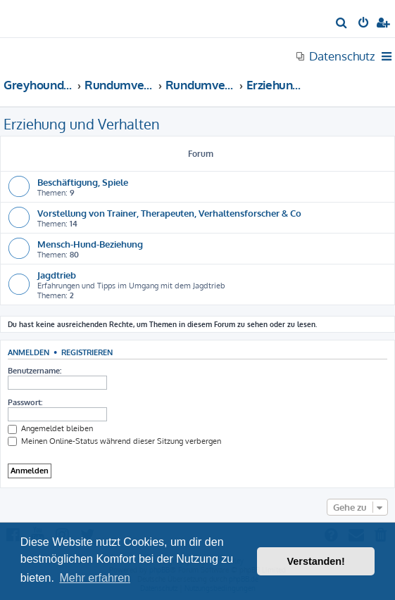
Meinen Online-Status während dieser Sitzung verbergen (114, 441)
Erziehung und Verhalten (82, 124)
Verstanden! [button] (316, 561)
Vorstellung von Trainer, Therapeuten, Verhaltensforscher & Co (169, 213)
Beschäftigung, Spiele (82, 182)
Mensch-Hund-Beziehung (90, 244)
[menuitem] (341, 23)
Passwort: (25, 402)
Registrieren (87, 352)
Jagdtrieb (56, 275)
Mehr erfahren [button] (94, 578)
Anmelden (28, 352)
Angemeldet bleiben (50, 428)
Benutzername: (34, 371)
